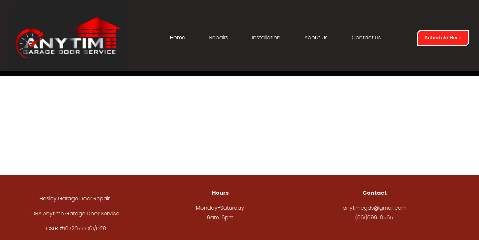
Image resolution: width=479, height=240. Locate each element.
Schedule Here (443, 37)
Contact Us (366, 37)
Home (177, 37)
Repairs (218, 37)
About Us (316, 37)
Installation (266, 37)
